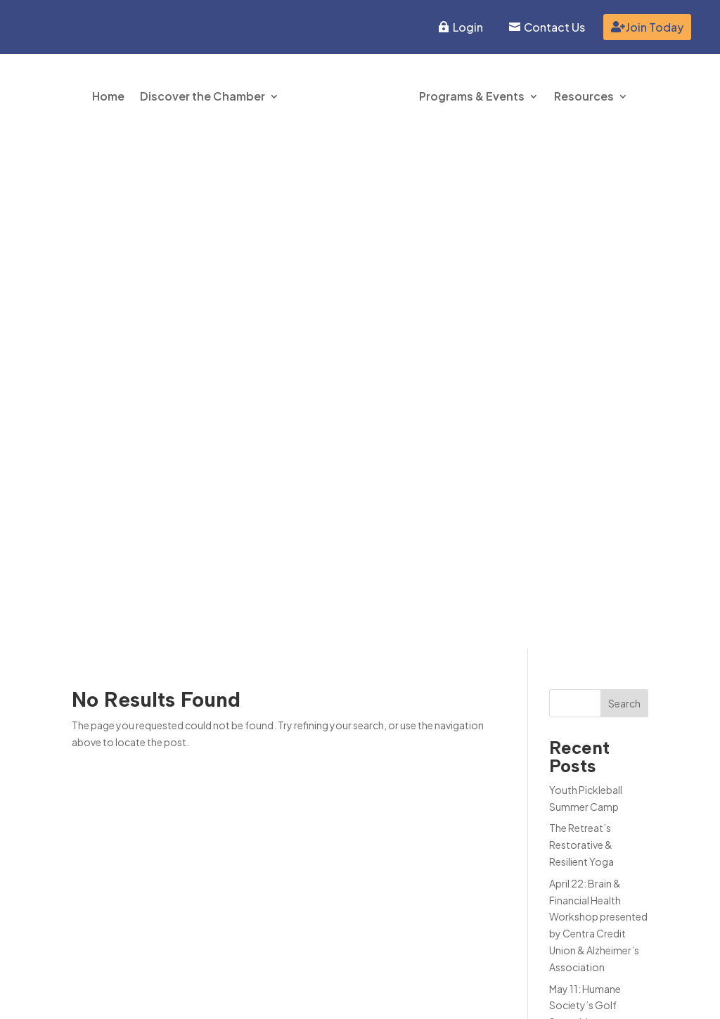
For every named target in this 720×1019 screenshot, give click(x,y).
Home (108, 96)
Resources (584, 96)
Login (468, 27)
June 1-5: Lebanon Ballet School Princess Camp (590, 550)
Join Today (654, 27)
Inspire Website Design (595, 996)
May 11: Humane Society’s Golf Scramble (585, 495)
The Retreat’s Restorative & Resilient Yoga (581, 335)
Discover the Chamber (202, 96)
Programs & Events (472, 96)
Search (624, 192)
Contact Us (554, 27)
